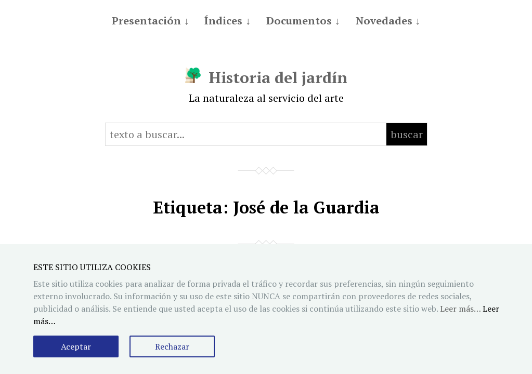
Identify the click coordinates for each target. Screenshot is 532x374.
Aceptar (76, 346)
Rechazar (172, 346)
